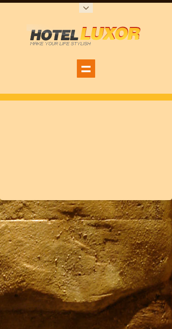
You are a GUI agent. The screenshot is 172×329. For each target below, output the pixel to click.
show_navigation (86, 68)
